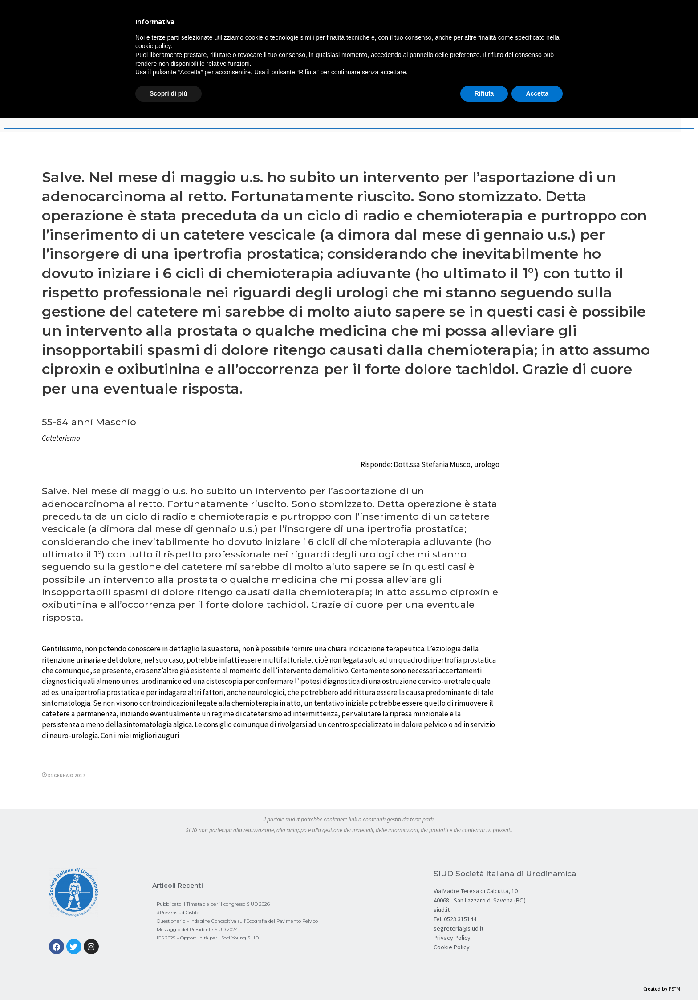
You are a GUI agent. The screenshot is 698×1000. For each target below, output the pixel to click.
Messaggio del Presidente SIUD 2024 (197, 929)
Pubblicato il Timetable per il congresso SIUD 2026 (213, 904)
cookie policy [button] (152, 45)
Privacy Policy (452, 938)
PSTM (674, 989)
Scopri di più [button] (168, 93)
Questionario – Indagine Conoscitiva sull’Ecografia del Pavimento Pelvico (237, 921)
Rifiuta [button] (484, 93)
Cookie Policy (452, 947)
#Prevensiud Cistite (178, 912)
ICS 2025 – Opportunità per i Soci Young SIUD (208, 938)
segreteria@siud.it (458, 928)
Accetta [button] (537, 93)
